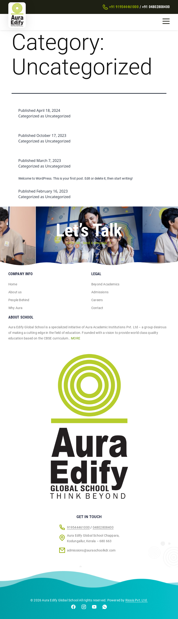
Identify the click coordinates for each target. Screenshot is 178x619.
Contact (97, 308)
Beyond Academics (105, 284)
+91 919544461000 (124, 7)
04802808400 (103, 527)
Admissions (99, 292)
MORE (75, 338)
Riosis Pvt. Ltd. (136, 600)
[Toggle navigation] (166, 21)
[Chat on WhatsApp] (104, 608)
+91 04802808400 (156, 7)
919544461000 (78, 527)
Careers (97, 300)
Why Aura (15, 308)
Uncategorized (58, 116)
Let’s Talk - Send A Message (87, 243)
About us (15, 292)
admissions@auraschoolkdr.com (91, 550)
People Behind (18, 300)
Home (12, 284)
